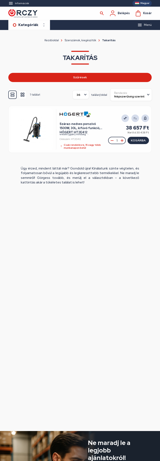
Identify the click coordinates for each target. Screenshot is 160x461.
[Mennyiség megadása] (117, 140)
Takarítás (109, 40)
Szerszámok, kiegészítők (80, 40)
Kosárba (138, 140)
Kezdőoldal (52, 40)
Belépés (119, 13)
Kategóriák (28, 25)
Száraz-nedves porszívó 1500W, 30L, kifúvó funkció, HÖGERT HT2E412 (80, 126)
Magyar (145, 3)
